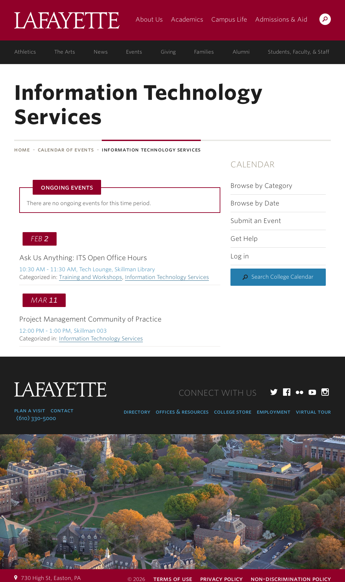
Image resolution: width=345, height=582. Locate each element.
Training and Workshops (90, 277)
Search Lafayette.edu (325, 20)
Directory (137, 412)
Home (22, 149)
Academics (187, 19)
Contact (62, 410)
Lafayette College (67, 23)
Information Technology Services (167, 277)
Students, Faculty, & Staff (298, 52)
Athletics (25, 52)
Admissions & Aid (281, 19)
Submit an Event (255, 221)
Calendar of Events (66, 149)
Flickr (299, 392)
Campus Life (229, 19)
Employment (273, 412)
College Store (232, 412)
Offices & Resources (182, 412)
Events (134, 52)
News (101, 52)
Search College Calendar (282, 277)
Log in (239, 256)
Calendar (252, 164)
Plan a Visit (29, 410)
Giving (168, 52)
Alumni (241, 52)
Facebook (286, 392)
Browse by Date (254, 203)
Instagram (325, 392)
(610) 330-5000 (36, 418)
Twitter (274, 392)
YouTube (312, 392)
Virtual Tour (313, 412)
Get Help (244, 239)
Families (204, 52)
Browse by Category (261, 186)
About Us (149, 19)
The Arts (64, 52)
